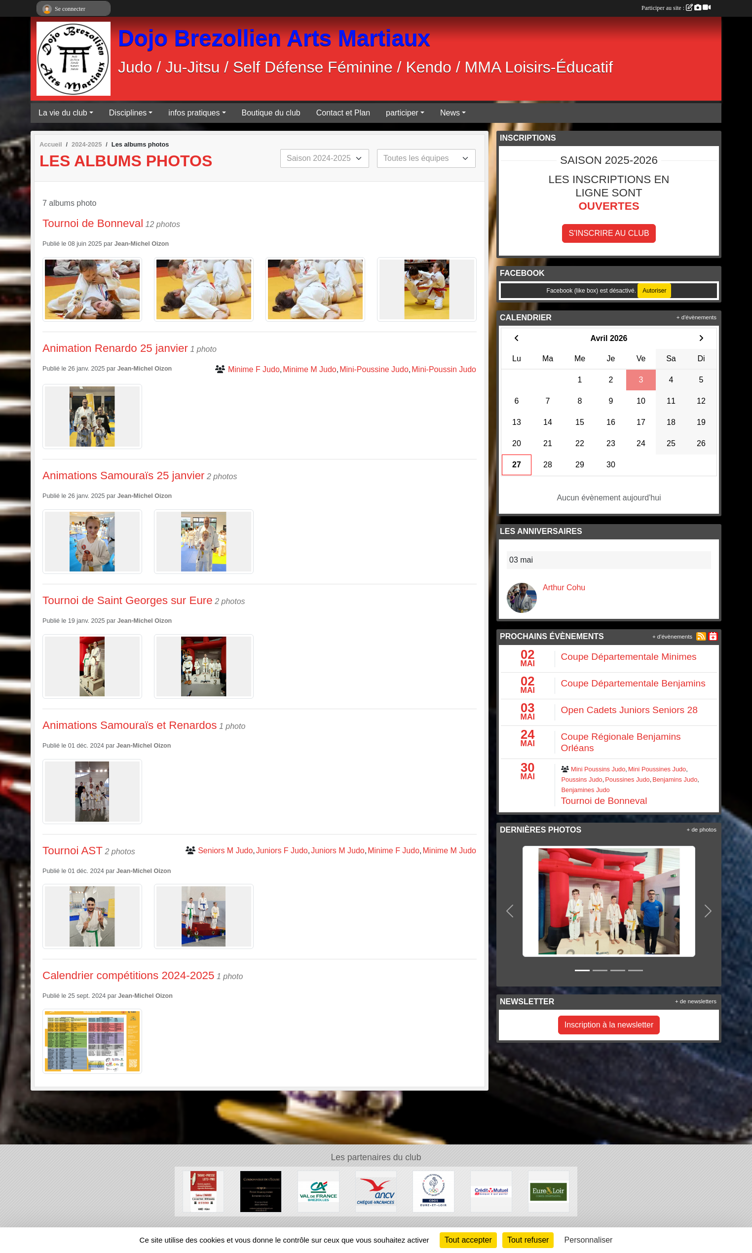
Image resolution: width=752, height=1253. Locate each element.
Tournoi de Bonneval (92, 223)
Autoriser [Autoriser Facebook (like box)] (654, 290)
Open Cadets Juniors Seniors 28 (629, 710)
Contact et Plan (343, 113)
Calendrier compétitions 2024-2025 (128, 975)
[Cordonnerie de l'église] (261, 1191)
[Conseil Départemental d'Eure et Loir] (549, 1191)
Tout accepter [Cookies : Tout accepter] (468, 1240)
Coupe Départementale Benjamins (633, 683)
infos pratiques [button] (194, 113)
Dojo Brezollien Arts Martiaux (274, 38)
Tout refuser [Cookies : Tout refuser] (528, 1240)
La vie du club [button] (62, 113)
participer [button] (402, 113)
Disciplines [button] (128, 113)
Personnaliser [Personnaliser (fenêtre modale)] (588, 1240)
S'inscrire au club (608, 233)
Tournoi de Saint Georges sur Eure (127, 600)
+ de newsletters (695, 1001)
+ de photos (701, 830)
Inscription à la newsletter (609, 1025)
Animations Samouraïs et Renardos (129, 725)
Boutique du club (271, 113)
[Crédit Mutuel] (491, 1191)
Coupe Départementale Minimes (629, 656)
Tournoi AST (72, 850)
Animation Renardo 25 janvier (115, 348)
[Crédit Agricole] (318, 1191)
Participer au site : (676, 7)
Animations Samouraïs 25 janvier (123, 475)
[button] (510, 911)
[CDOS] (433, 1191)
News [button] (450, 113)
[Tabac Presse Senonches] (204, 1191)
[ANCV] (376, 1191)
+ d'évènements (696, 317)
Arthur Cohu (564, 587)
